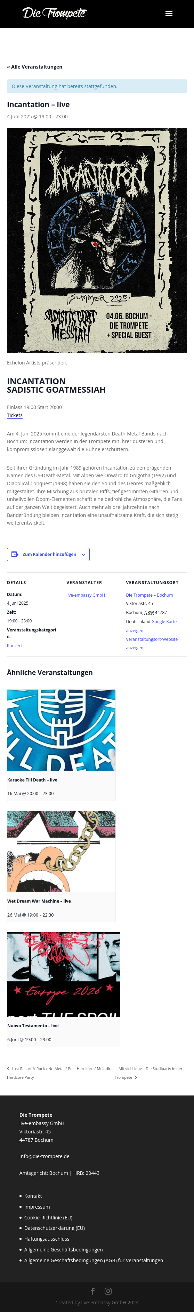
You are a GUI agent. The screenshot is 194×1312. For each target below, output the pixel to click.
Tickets (15, 415)
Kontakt (33, 1196)
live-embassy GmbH (85, 595)
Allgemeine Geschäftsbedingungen (63, 1249)
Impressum (37, 1206)
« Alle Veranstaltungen (34, 66)
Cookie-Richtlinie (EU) (48, 1217)
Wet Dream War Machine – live (39, 901)
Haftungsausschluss (47, 1238)
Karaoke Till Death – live (32, 780)
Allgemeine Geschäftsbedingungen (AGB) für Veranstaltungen (93, 1260)
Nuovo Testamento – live (33, 1026)
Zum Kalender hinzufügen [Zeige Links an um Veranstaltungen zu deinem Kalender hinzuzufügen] (49, 554)
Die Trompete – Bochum (149, 595)
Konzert (14, 646)
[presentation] (61, 730)
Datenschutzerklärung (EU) (54, 1228)
